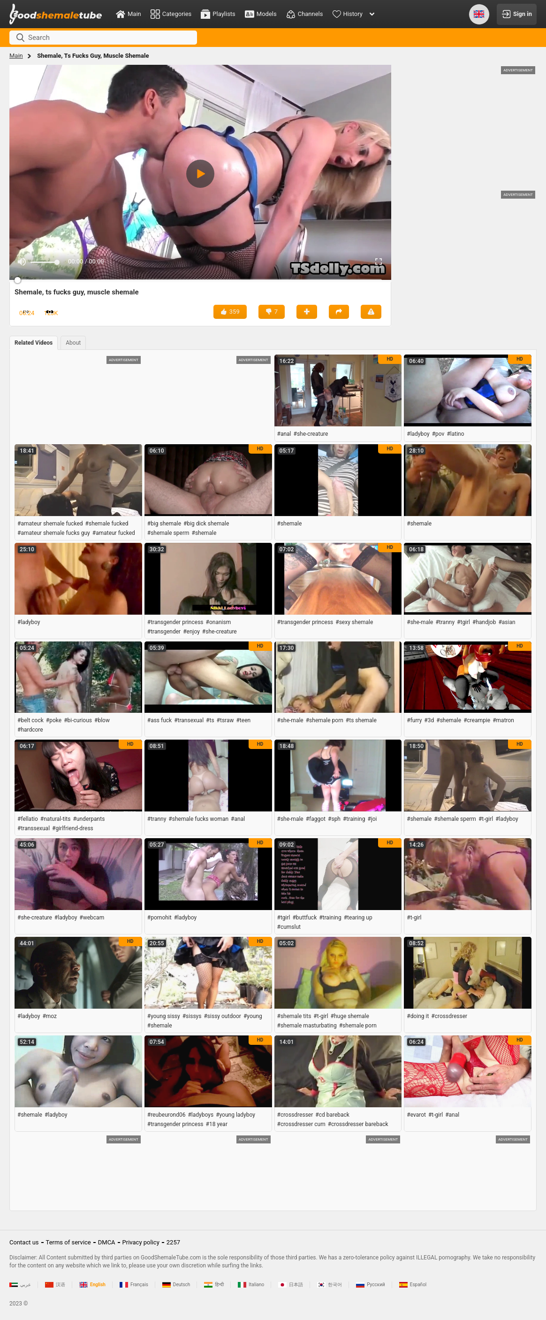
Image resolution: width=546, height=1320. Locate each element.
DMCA (106, 1242)
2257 (173, 1242)
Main (16, 55)
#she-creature (311, 434)
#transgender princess (175, 622)
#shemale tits (294, 1016)
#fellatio (27, 819)
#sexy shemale (354, 622)
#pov (438, 434)
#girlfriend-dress (72, 828)
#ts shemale (361, 720)
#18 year (217, 1124)
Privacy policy (140, 1242)
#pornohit (159, 917)
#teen (243, 720)
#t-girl (485, 819)
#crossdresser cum (301, 1124)
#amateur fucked (113, 533)
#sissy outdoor (222, 1016)
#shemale (204, 533)
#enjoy (191, 631)
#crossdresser (449, 1016)
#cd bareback (332, 1115)
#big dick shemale (206, 523)
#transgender (164, 631)
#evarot (416, 1115)
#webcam (91, 917)
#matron (503, 720)
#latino (455, 434)
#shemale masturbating (307, 1025)
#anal (284, 434)
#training (354, 819)
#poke (53, 720)
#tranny (445, 622)
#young (252, 1016)
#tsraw (225, 720)
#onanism (218, 622)
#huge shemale (350, 1016)
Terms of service (68, 1242)
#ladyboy (418, 434)
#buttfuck (304, 917)
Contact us (24, 1242)
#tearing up (358, 917)
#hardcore (30, 729)
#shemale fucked (107, 523)
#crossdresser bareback (358, 1124)
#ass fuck (159, 720)
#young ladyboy (235, 1115)
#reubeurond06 (166, 1115)
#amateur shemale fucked (50, 523)
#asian (506, 622)
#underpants (89, 819)
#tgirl (463, 622)
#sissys (192, 1016)
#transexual (189, 720)
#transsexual (33, 828)
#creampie (476, 720)
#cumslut (289, 927)
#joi (372, 819)
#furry (414, 720)
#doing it (418, 1016)
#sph (334, 819)
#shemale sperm (168, 533)
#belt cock (30, 720)
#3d (429, 720)
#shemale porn (324, 720)
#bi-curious (78, 720)
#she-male (420, 622)
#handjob (484, 622)
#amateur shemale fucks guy (53, 533)
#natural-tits (55, 819)
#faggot (316, 819)
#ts (210, 720)
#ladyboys (200, 1115)
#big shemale (164, 523)
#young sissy (163, 1016)
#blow (102, 720)
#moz (49, 1016)
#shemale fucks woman (198, 819)
